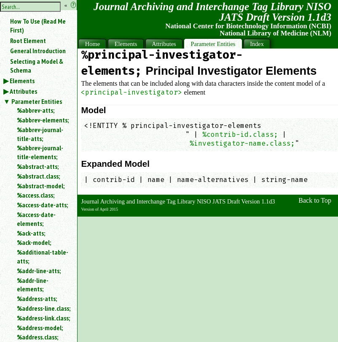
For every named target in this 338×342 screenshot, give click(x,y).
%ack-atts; (31, 233)
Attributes (23, 91)
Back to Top (314, 200)
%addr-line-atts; (39, 270)
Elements (22, 80)
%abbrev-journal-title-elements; (40, 152)
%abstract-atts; (38, 166)
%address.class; (37, 337)
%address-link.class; (43, 318)
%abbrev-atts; (35, 110)
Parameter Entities (36, 101)
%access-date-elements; (36, 219)
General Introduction (38, 50)
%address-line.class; (43, 308)
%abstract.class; (38, 176)
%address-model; (40, 327)
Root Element (28, 40)
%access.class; (35, 195)
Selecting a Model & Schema (36, 65)
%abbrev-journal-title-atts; (40, 134)
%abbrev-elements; (43, 120)
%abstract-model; (40, 186)
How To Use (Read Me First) (38, 25)
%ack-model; (34, 242)
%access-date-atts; (42, 205)
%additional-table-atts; (42, 256)
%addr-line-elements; (32, 284)
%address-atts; (37, 298)
